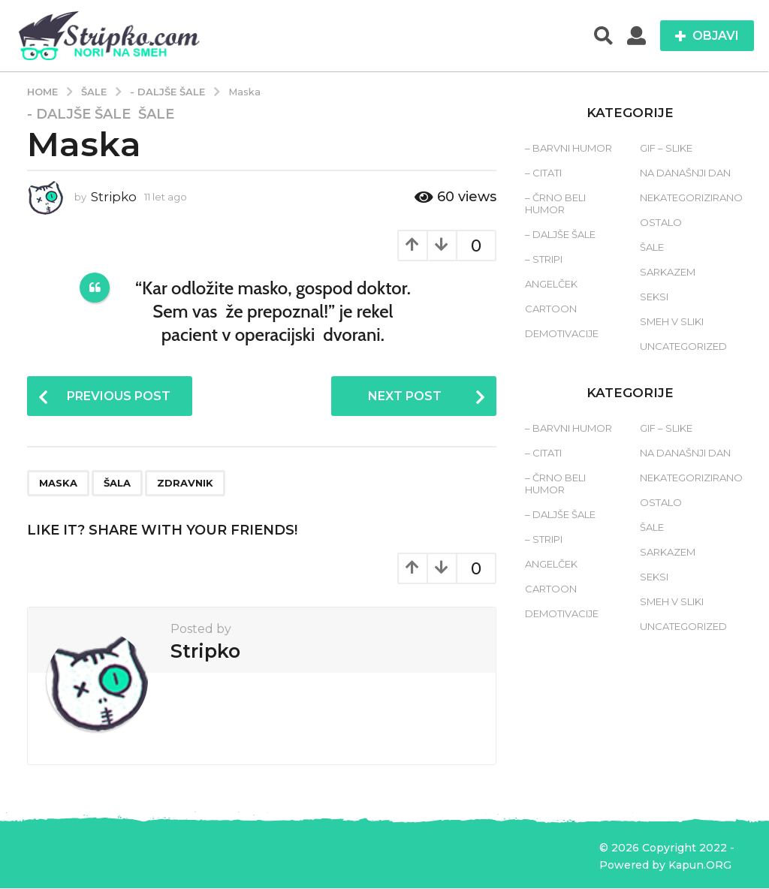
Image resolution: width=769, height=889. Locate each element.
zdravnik (185, 483)
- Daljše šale (79, 114)
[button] (603, 36)
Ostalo (661, 222)
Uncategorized (683, 346)
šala (117, 483)
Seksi (654, 297)
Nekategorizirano (691, 197)
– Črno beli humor (555, 203)
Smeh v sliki (672, 321)
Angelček (551, 284)
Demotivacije (562, 333)
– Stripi (543, 259)
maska (58, 483)
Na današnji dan (685, 173)
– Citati (543, 173)
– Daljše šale (560, 234)
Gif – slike (666, 148)
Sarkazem (667, 272)
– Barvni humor (568, 148)
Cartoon (551, 309)
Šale (156, 114)
